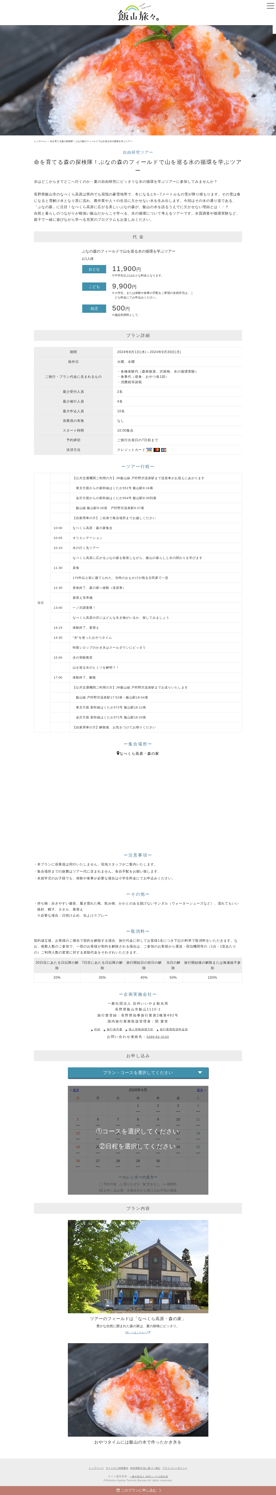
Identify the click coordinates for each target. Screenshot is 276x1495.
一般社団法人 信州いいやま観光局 (148, 1476)
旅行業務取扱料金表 (178, 1029)
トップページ (41, 141)
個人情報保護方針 (141, 1029)
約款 (92, 1029)
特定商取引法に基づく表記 (146, 1468)
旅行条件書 (111, 1029)
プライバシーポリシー (177, 1468)
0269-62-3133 (158, 1036)
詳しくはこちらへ (138, 1333)
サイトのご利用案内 (115, 1468)
